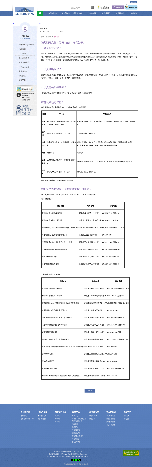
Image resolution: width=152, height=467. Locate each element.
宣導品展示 (106, 13)
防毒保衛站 (75, 439)
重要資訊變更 (42, 419)
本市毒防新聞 (42, 416)
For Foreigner (76, 416)
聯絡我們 (134, 13)
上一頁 (89, 390)
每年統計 (58, 422)
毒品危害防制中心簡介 (27, 419)
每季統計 (58, 419)
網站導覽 (133, 2)
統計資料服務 (78, 13)
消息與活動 (66, 13)
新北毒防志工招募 (77, 436)
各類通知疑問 (110, 425)
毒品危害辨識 (110, 416)
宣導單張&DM (93, 416)
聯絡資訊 (126, 419)
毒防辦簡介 (24, 416)
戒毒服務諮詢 (110, 419)
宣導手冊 (92, 419)
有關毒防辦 (52, 13)
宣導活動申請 (76, 433)
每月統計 (58, 416)
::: (128, 2)
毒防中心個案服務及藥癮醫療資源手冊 (79, 420)
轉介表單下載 (76, 442)
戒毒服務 (75, 424)
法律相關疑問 (110, 422)
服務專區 (92, 13)
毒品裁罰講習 (76, 430)
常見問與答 (120, 13)
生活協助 (75, 427)
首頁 (42, 36)
